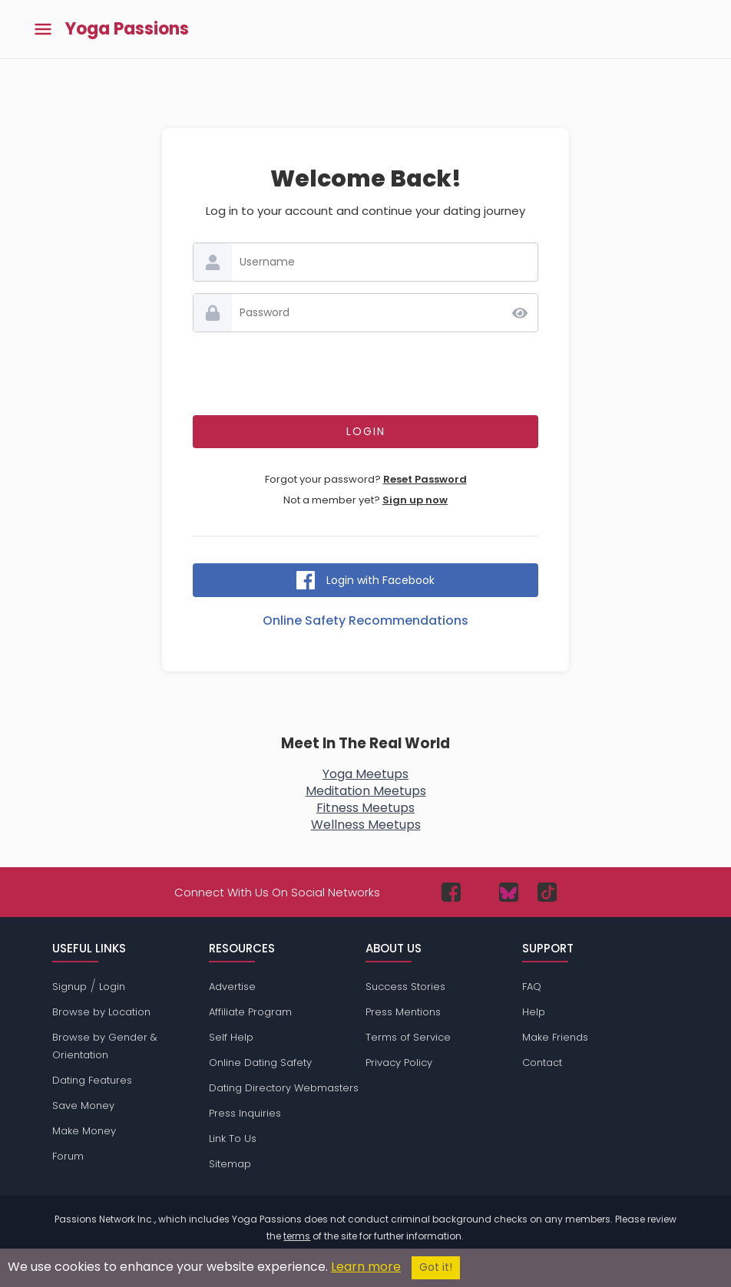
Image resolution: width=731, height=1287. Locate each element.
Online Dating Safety (260, 1062)
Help (533, 1012)
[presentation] (365, 374)
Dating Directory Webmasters (284, 1088)
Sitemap (230, 1164)
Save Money (83, 1105)
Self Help (231, 1037)
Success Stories (405, 986)
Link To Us (232, 1138)
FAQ (531, 986)
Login (112, 986)
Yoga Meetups (365, 774)
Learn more (366, 1266)
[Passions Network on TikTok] (547, 892)
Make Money (84, 1131)
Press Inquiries (245, 1113)
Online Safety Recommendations (365, 620)
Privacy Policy (399, 1062)
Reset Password (425, 479)
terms (296, 1235)
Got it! (435, 1267)
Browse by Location (101, 1012)
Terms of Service (408, 1037)
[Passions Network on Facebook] (451, 892)
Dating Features (92, 1080)
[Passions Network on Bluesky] (508, 892)
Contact (542, 1062)
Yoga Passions (127, 29)
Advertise (232, 986)
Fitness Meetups (365, 808)
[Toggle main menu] (43, 29)
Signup (69, 986)
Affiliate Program (250, 1012)
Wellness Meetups (366, 824)
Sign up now (415, 500)
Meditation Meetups (366, 791)
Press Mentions (403, 1012)
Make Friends (555, 1037)
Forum (68, 1156)
